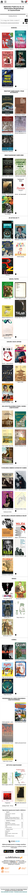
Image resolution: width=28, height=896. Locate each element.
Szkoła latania (7, 822)
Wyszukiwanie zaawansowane (7, 23)
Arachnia (6, 832)
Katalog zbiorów (13, 16)
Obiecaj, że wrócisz (8, 827)
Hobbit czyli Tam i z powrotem (10, 813)
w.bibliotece (13, 861)
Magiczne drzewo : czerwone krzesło (11, 833)
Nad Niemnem (7, 816)
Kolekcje (17, 23)
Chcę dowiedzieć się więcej (7, 891)
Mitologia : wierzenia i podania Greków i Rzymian (13, 817)
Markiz (6, 834)
